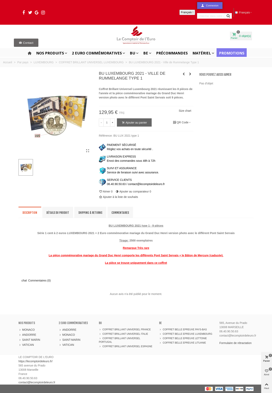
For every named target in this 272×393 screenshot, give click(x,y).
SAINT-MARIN (69, 340)
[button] (210, 5)
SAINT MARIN (29, 340)
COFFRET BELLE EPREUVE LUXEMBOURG (185, 334)
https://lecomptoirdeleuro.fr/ (35, 361)
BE (145, 53)
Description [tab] (29, 212)
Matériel (201, 53)
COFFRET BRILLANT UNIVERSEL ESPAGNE (125, 346)
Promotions (231, 53)
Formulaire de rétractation (235, 343)
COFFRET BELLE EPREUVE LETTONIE (183, 338)
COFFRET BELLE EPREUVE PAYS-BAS (183, 329)
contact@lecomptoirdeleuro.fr (36, 382)
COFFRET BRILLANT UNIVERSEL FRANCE (125, 329)
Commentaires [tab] (120, 212)
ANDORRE (27, 335)
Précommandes (172, 53)
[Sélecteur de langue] (187, 12)
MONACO (26, 330)
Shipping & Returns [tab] (90, 212)
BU (132, 53)
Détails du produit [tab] (57, 212)
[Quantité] (106, 123)
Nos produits (50, 53)
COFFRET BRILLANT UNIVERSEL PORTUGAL (119, 340)
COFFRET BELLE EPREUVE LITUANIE (182, 343)
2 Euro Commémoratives (97, 53)
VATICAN (26, 345)
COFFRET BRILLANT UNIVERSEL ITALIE (123, 334)
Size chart (185, 110)
